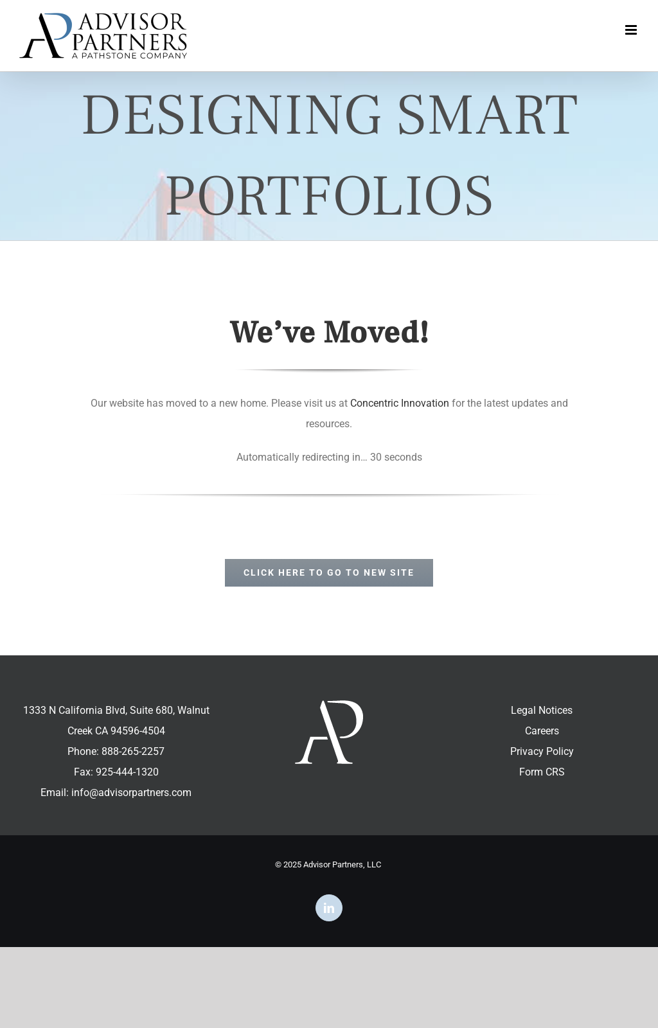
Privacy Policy (542, 751)
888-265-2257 (133, 751)
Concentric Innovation (399, 403)
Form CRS (542, 772)
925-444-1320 (127, 772)
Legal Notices (542, 710)
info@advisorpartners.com (131, 792)
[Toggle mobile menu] (632, 30)
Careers (542, 731)
